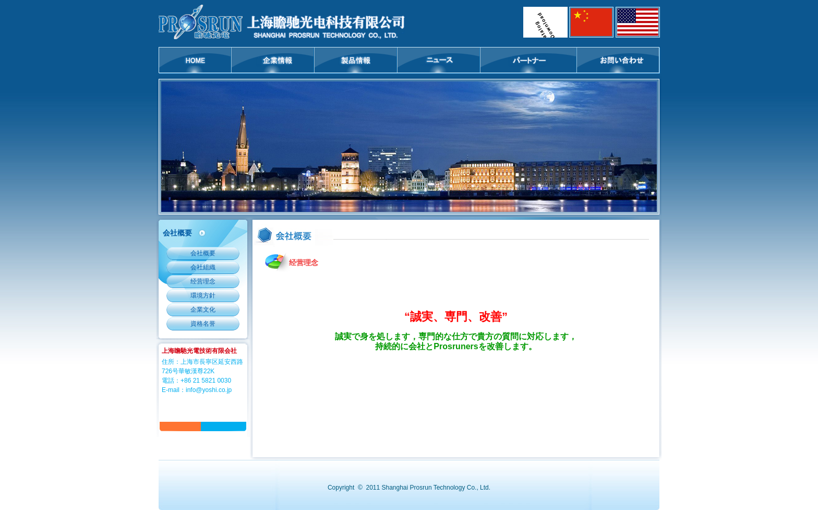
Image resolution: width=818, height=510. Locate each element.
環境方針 (202, 295)
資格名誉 (202, 323)
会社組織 (202, 267)
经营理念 (202, 281)
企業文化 (202, 309)
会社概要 (202, 253)
